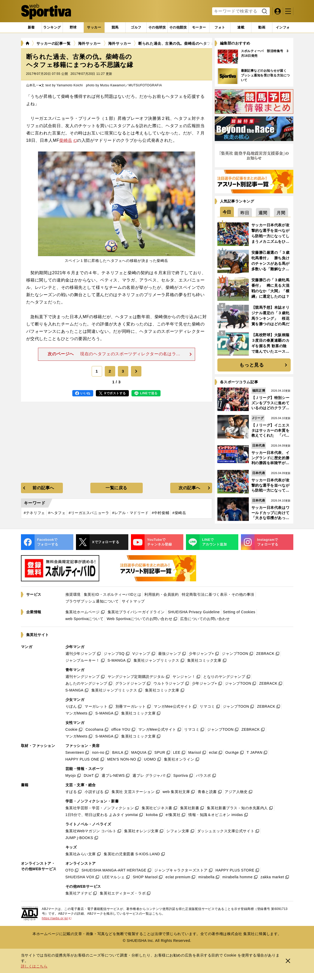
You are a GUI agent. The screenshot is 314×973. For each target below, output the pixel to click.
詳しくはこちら (34, 966)
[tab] (73, 27)
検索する (264, 11)
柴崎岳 (65, 140)
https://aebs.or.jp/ (57, 918)
